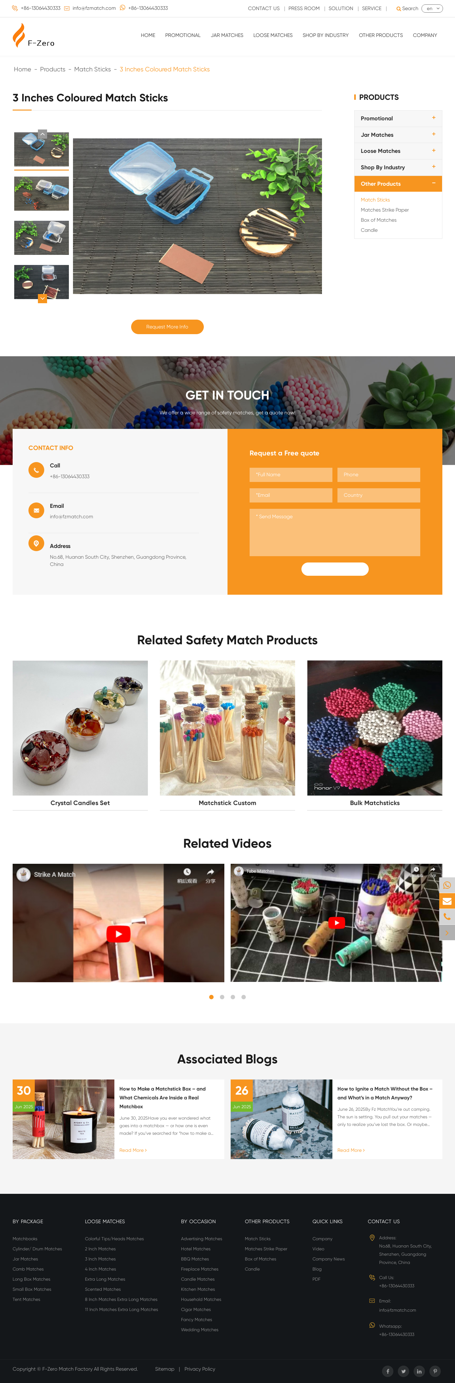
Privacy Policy (200, 1369)
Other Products (381, 35)
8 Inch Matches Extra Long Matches (121, 1299)
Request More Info (167, 327)
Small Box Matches (32, 1289)
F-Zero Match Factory (68, 1369)
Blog (317, 1269)
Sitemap (164, 1369)
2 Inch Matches (100, 1248)
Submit (335, 569)
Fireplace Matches (199, 1269)
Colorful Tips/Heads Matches (114, 1238)
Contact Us (384, 1221)
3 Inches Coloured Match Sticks (165, 69)
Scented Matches (103, 1289)
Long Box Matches (31, 1279)
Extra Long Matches (105, 1279)
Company (425, 35)
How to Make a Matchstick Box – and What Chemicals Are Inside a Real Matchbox (162, 1097)
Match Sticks (92, 69)
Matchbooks (25, 1238)
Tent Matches (26, 1299)
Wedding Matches (199, 1329)
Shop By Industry (326, 35)
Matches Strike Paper (385, 210)
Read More (133, 1150)
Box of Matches (379, 220)
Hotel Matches (195, 1248)
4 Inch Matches (100, 1269)
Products (52, 69)
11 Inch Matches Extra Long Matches (121, 1309)
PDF (316, 1279)
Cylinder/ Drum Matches (37, 1248)
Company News (328, 1258)
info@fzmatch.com (94, 8)
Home (148, 35)
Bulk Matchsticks (375, 803)
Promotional (183, 35)
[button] (42, 134)
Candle (369, 230)
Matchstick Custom (227, 803)
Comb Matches (28, 1269)
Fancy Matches (196, 1319)
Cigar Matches (196, 1309)
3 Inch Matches (100, 1258)
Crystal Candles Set (80, 803)
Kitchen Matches (198, 1289)
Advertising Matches (201, 1238)
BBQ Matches (195, 1258)
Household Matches (201, 1299)
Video (318, 1248)
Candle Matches (198, 1279)
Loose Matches (273, 35)
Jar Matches (227, 35)
